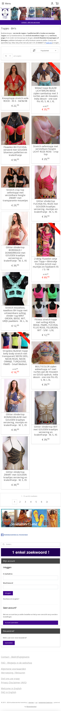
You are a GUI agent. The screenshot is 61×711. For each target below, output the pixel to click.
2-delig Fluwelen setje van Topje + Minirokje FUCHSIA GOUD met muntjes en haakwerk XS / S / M (46, 264)
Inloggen (8, 593)
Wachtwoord (8, 583)
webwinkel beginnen (46, 702)
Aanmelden (9, 643)
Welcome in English (11, 688)
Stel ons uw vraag (10, 678)
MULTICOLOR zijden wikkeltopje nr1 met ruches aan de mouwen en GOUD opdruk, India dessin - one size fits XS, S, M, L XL (45, 373)
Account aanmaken (11, 623)
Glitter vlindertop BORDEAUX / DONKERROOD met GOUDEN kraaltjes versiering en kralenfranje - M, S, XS (15, 254)
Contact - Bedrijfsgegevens (15, 656)
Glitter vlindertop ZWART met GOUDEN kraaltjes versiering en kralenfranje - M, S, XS (15, 476)
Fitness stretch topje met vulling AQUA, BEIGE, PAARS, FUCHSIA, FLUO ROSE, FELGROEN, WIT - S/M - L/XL (45, 325)
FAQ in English (8, 692)
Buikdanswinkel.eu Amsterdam (14, 534)
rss (36, 702)
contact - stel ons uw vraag (30, 22)
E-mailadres (8, 574)
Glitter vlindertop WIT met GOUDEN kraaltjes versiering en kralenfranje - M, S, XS (46, 430)
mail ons (49, 43)
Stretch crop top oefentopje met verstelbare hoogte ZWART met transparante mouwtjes (15, 195)
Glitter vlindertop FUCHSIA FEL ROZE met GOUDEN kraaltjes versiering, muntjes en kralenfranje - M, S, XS (45, 206)
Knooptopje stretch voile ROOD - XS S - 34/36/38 (15, 99)
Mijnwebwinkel (31, 706)
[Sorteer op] (44, 51)
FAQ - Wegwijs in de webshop (16, 662)
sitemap (31, 702)
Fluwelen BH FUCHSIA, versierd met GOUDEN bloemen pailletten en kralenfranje (15, 151)
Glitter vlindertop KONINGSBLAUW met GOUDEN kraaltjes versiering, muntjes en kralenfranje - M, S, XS (15, 419)
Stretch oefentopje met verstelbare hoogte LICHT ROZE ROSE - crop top (45, 150)
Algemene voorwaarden (13, 668)
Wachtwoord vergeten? (11, 599)
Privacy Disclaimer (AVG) (14, 682)
